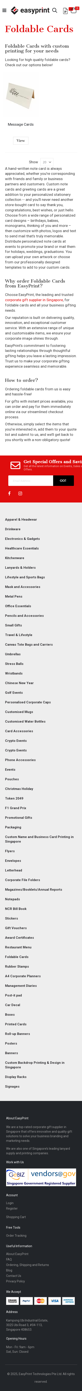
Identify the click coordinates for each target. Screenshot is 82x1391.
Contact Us (13, 1276)
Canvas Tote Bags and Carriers (29, 645)
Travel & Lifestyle (18, 635)
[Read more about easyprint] (30, 10)
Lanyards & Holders (20, 568)
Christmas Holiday (19, 789)
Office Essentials (18, 606)
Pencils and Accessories (24, 616)
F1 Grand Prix (15, 808)
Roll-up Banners (17, 1034)
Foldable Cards (16, 957)
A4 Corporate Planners (23, 976)
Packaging (13, 827)
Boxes (10, 1015)
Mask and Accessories (22, 587)
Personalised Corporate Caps (28, 702)
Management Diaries (21, 986)
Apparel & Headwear (21, 520)
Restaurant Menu (18, 947)
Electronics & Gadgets (22, 539)
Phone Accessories (20, 760)
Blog (9, 1270)
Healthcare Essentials (22, 548)
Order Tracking (16, 1235)
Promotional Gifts (18, 818)
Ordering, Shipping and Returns (27, 1265)
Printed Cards (15, 1024)
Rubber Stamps (17, 966)
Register (12, 1208)
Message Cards (21, 124)
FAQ (9, 1259)
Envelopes (13, 861)
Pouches (12, 779)
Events (10, 770)
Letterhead (13, 870)
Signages (12, 1086)
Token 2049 (14, 798)
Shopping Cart (16, 1217)
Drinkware (13, 529)
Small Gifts (13, 625)
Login (10, 1203)
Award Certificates (19, 938)
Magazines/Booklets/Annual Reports (33, 890)
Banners (11, 1053)
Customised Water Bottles (25, 721)
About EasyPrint (17, 1254)
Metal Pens (13, 596)
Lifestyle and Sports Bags (25, 577)
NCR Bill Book (15, 909)
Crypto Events (16, 741)
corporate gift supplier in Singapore (34, 300)
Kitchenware (14, 558)
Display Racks (15, 1077)
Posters (11, 1043)
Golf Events (14, 693)
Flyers (10, 851)
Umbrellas (13, 654)
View (21, 141)
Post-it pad (13, 995)
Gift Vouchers (16, 928)
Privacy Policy (15, 1281)
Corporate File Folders (22, 880)
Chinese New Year (19, 683)
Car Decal (12, 1005)
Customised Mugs (19, 712)
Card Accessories (19, 731)
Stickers (11, 918)
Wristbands (14, 673)
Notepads (12, 899)
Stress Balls (14, 664)
